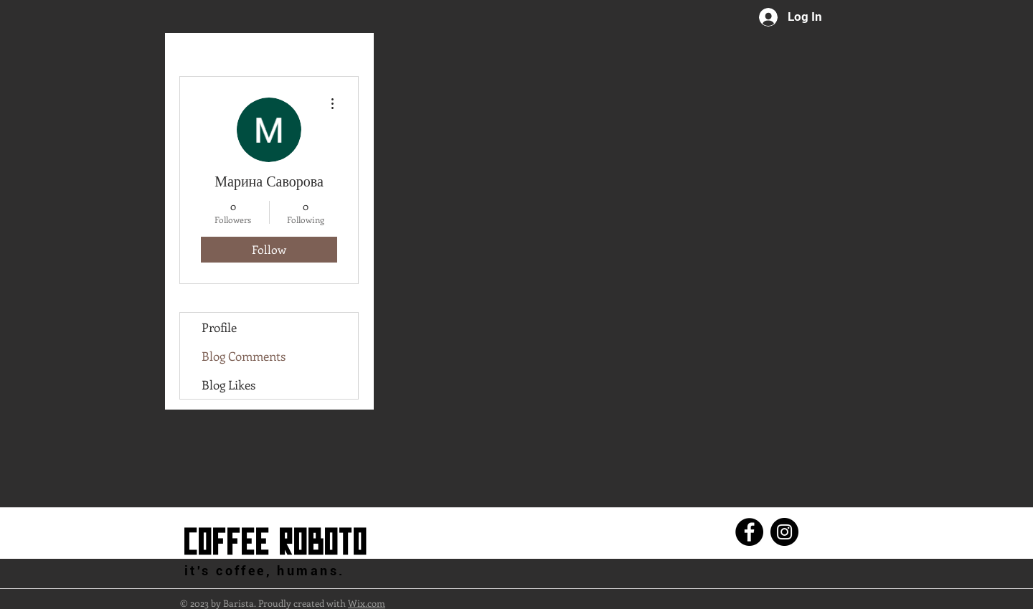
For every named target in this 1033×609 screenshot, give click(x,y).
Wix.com (366, 603)
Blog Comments (244, 356)
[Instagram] (784, 532)
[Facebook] (749, 532)
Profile (219, 327)
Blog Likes (228, 384)
